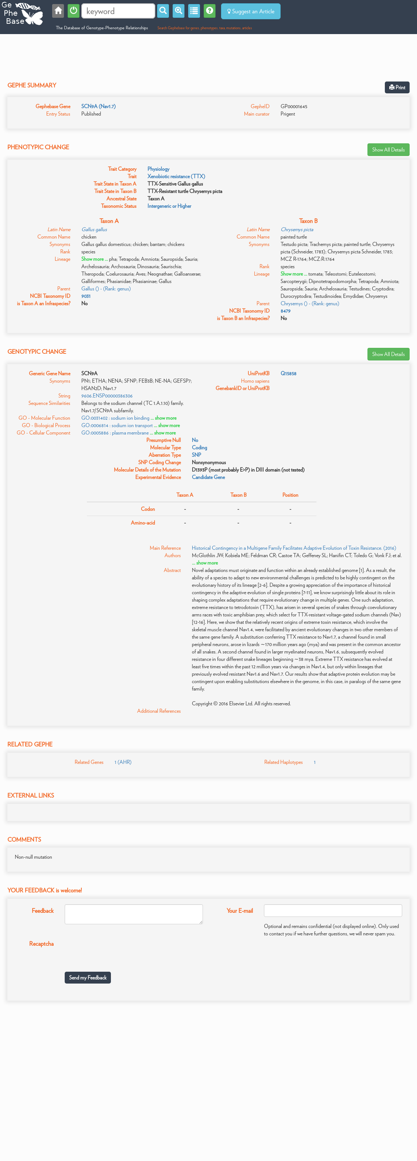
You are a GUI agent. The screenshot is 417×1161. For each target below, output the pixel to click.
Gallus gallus (94, 229)
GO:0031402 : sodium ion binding (115, 418)
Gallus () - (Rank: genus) (106, 289)
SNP (196, 455)
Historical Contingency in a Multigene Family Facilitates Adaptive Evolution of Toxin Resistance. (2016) (294, 548)
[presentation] (121, 951)
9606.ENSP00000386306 (107, 396)
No (195, 440)
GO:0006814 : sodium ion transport (117, 425)
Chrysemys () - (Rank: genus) (310, 303)
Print (397, 87)
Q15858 (288, 373)
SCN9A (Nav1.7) (98, 106)
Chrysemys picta (297, 229)
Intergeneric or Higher (169, 206)
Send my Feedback (87, 978)
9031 (86, 296)
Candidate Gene (208, 477)
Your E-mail (240, 910)
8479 (286, 311)
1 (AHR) (123, 762)
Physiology (158, 169)
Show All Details (388, 150)
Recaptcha (41, 943)
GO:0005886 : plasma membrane (115, 433)
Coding (199, 447)
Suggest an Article (250, 11)
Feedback (43, 910)
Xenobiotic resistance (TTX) (176, 176)
